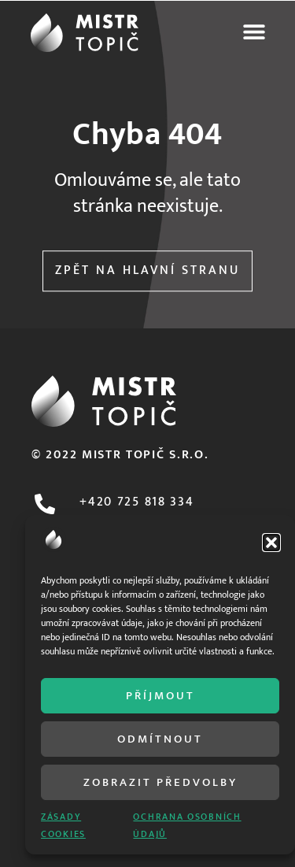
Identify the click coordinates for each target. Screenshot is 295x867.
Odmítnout (160, 739)
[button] (271, 542)
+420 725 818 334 (136, 502)
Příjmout (160, 696)
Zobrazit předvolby (160, 782)
